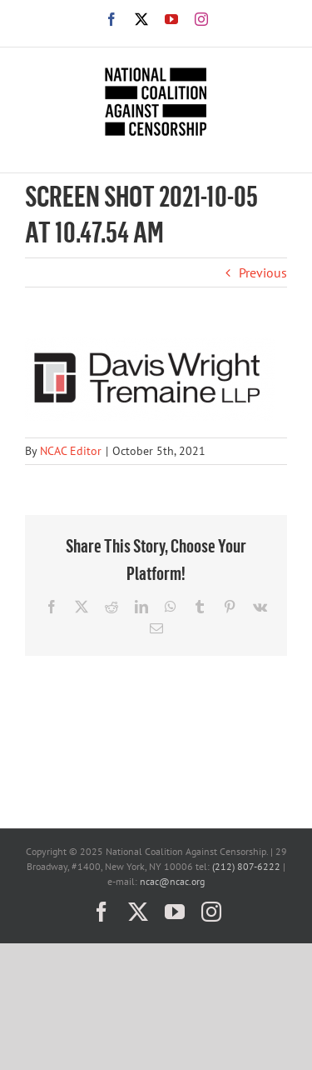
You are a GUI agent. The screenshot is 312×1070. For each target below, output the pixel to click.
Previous (263, 272)
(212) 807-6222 (246, 866)
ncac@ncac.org (172, 881)
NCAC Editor (71, 450)
